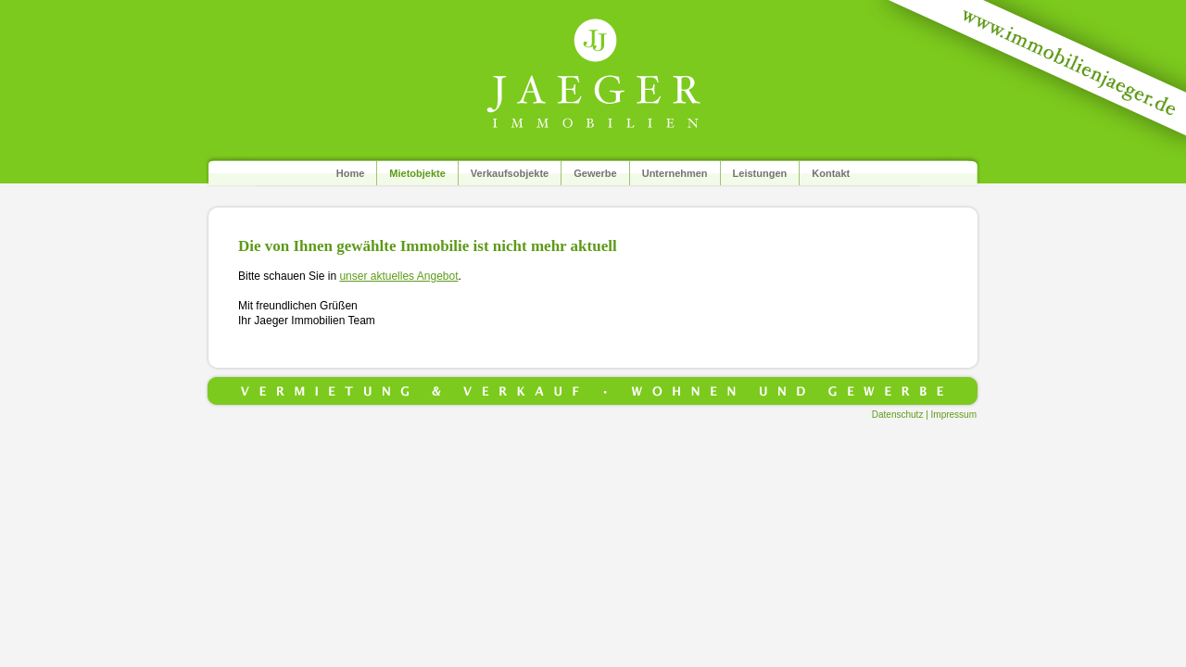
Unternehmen (675, 173)
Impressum (954, 414)
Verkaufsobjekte (510, 173)
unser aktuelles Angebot (398, 276)
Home (350, 173)
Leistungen (760, 173)
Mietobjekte (417, 173)
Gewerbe (595, 173)
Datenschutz (898, 414)
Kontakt (831, 173)
